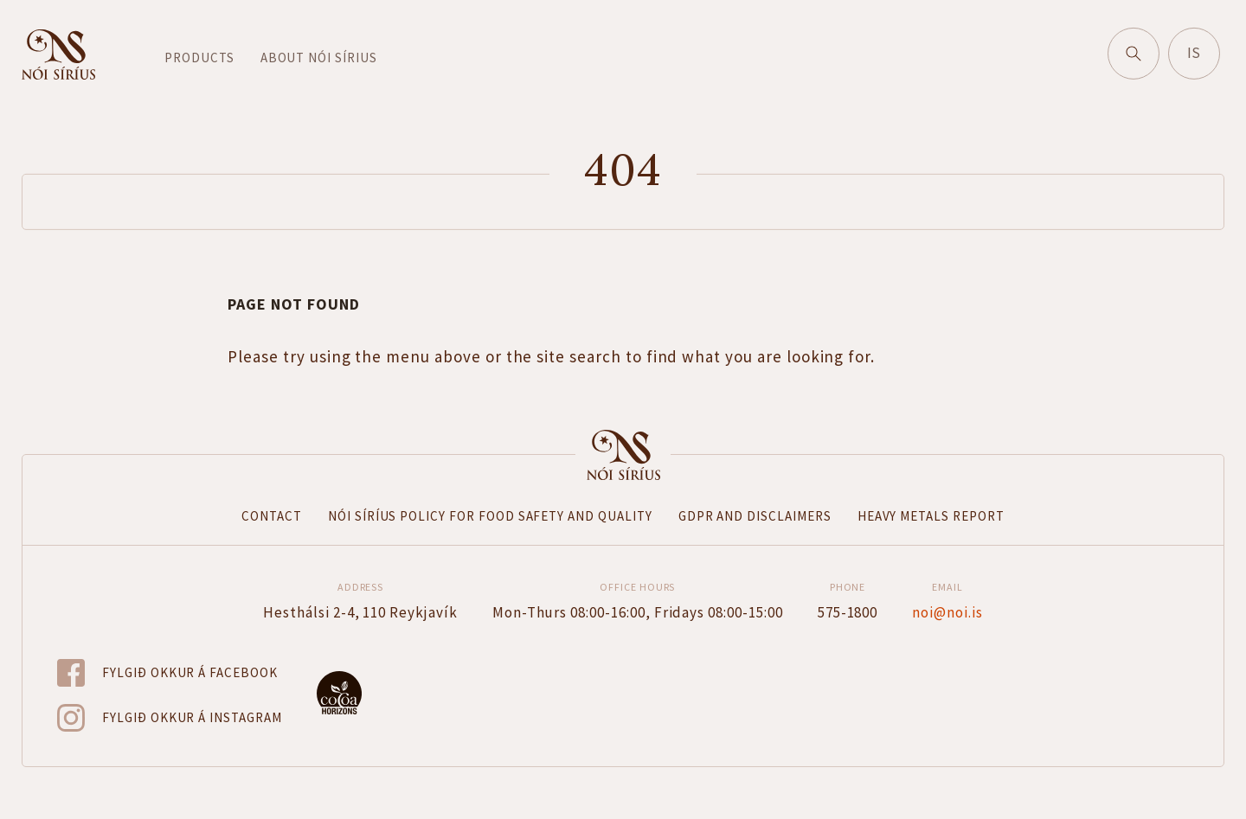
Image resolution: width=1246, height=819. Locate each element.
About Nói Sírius (318, 58)
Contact (271, 516)
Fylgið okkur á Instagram (192, 717)
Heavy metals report (931, 516)
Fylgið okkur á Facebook (190, 672)
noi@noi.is (947, 612)
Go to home (58, 55)
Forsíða (623, 455)
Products (199, 58)
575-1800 (848, 612)
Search (1141, 48)
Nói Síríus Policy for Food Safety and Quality (490, 516)
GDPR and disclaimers (755, 516)
